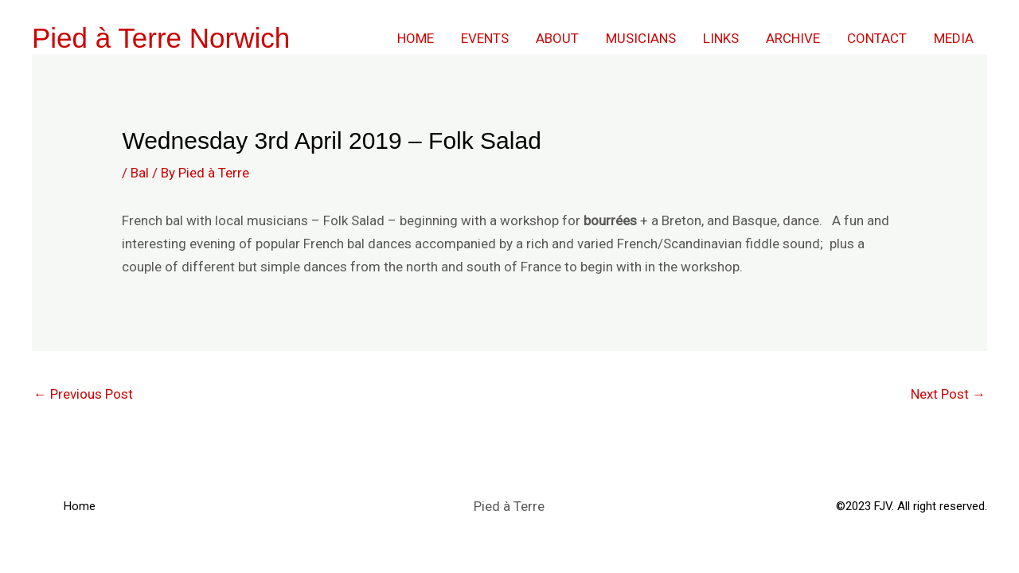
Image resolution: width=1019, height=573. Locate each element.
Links (721, 38)
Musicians (641, 38)
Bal (140, 173)
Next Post (948, 394)
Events (485, 38)
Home (415, 38)
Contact (877, 38)
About (557, 38)
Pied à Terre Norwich (161, 37)
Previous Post (83, 394)
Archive (793, 38)
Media (954, 38)
